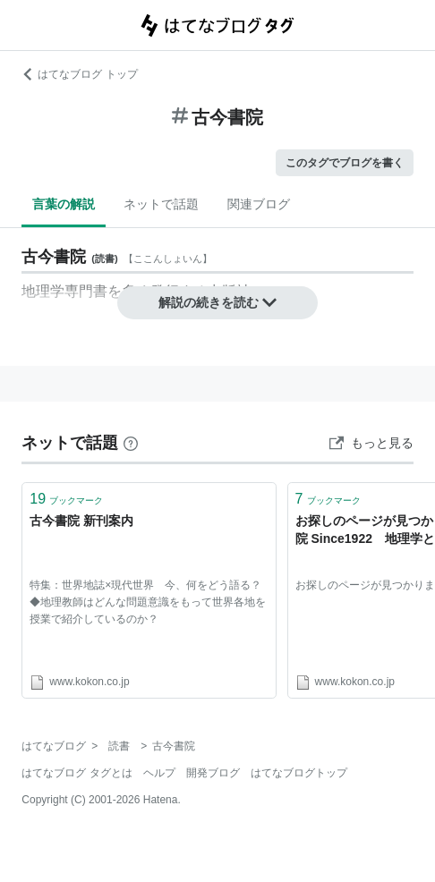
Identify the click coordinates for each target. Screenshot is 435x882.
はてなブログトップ (299, 773)
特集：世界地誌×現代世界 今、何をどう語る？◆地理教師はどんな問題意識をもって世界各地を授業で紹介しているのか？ (148, 602)
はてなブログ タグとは (76, 773)
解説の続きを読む (217, 302)
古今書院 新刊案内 (81, 520)
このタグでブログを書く (345, 163)
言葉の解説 (63, 204)
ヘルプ (159, 773)
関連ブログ (258, 204)
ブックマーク (66, 498)
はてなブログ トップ (79, 74)
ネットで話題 (161, 204)
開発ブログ (213, 773)
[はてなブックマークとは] (131, 443)
